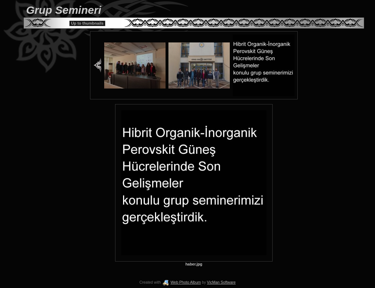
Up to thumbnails (87, 23)
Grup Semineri (63, 10)
